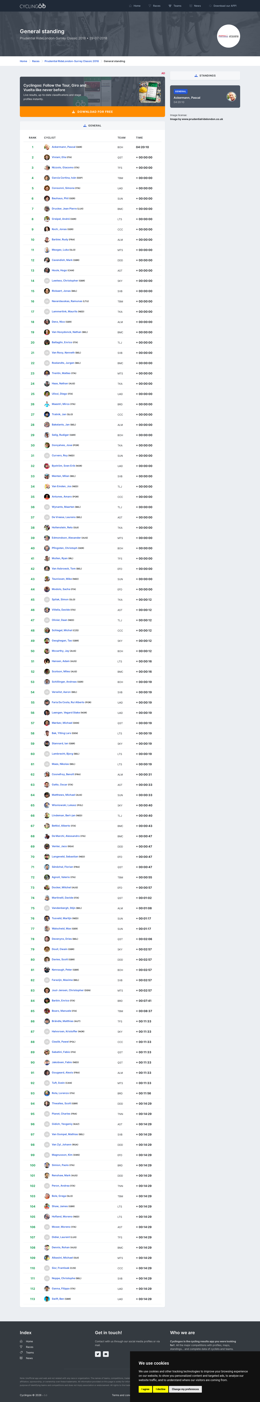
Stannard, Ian (60, 743)
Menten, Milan (60, 475)
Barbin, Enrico (60, 1000)
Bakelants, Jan (61, 424)
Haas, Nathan (60, 383)
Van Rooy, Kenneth (63, 352)
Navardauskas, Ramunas (67, 301)
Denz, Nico (58, 321)
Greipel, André (61, 218)
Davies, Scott (60, 959)
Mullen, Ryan (60, 558)
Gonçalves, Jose (62, 445)
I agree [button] (145, 1389)
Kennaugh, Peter (62, 969)
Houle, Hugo (59, 270)
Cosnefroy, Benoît (63, 774)
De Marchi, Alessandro (66, 835)
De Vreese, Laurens (64, 517)
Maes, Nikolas (60, 763)
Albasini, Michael (62, 1257)
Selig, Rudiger (60, 434)
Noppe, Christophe (63, 1278)
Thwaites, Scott (61, 1103)
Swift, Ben (58, 1298)
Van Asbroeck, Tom (64, 568)
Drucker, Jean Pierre (64, 208)
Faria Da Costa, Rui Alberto (68, 702)
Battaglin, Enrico (62, 342)
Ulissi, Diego (59, 393)
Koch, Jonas (59, 229)
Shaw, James (60, 1206)
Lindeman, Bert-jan (63, 815)
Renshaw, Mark (61, 1175)
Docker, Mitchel (61, 887)
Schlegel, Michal (62, 630)
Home (23, 61)
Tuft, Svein (58, 1082)
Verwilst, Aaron (61, 691)
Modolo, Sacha (61, 589)
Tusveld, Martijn (62, 918)
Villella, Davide (61, 609)
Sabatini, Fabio (61, 1051)
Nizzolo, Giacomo (63, 167)
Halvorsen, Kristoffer (64, 1031)
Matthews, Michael (63, 794)
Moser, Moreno (61, 1226)
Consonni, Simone (63, 187)
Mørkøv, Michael (62, 722)
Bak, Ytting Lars (61, 733)
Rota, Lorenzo (60, 1093)
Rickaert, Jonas (61, 290)
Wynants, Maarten (63, 506)
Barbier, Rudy (60, 239)
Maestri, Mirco (61, 403)
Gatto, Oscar (59, 784)
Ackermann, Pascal (63, 146)
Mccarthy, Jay (60, 650)
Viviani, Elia (59, 157)
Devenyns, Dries (62, 938)
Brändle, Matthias (62, 1021)
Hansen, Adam (61, 661)
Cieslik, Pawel (60, 1041)
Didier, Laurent (61, 1237)
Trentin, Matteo (61, 373)
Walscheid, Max (61, 928)
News (29, 1358)
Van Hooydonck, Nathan (66, 331)
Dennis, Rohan (61, 1247)
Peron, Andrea (61, 1185)
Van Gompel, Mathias (65, 1134)
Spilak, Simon (60, 599)
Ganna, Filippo (61, 1288)
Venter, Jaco (59, 846)
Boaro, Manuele (61, 1010)
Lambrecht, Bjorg (62, 753)
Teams (30, 1352)
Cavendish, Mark (62, 259)
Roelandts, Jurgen (63, 362)
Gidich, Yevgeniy (62, 1123)
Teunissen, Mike (62, 578)
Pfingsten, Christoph (64, 547)
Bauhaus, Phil (60, 198)
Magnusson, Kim (62, 1154)
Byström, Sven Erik (63, 465)
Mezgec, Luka (60, 249)
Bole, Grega (59, 1195)
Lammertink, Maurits (64, 311)
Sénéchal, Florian (62, 866)
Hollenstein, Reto (62, 527)
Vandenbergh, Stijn (63, 907)
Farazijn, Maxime (62, 979)
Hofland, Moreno (62, 1216)
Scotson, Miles (61, 671)
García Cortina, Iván (64, 177)
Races (36, 61)
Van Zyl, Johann (62, 1144)
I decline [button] (160, 1389)
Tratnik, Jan (59, 414)
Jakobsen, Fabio (62, 1062)
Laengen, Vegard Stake (66, 712)
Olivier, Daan (59, 619)
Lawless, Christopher (65, 280)
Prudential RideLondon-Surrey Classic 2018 (72, 61)
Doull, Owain (60, 949)
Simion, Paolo (60, 1165)
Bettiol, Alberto (61, 825)
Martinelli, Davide (62, 897)
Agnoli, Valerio (61, 877)
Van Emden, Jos (62, 486)
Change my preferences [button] (185, 1389)
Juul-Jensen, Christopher (68, 990)
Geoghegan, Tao (62, 640)
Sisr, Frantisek (60, 1267)
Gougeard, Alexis (62, 1072)
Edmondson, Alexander (66, 537)
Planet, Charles (61, 1113)
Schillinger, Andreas (64, 681)
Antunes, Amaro (62, 496)
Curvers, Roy (60, 455)
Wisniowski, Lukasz (64, 805)
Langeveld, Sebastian (65, 856)
